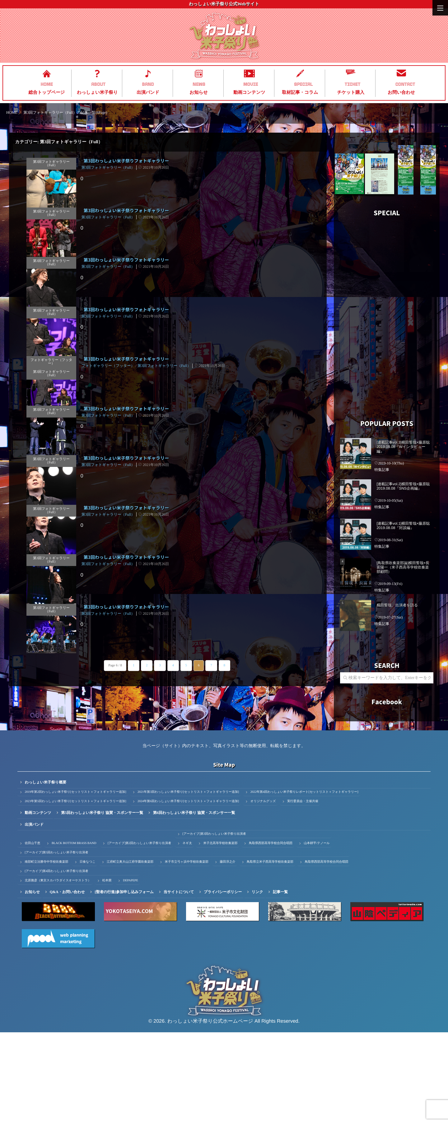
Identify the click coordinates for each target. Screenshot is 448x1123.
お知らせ (198, 92)
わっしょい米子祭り (97, 92)
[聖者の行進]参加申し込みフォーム (124, 982)
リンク (257, 982)
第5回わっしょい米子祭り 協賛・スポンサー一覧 (102, 903)
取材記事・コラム (300, 92)
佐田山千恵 (32, 934)
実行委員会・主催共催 (302, 892)
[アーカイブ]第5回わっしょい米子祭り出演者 (56, 943)
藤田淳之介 (227, 952)
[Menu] (440, 8)
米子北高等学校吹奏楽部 (220, 934)
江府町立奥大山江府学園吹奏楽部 (130, 952)
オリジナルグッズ (263, 892)
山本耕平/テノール (316, 934)
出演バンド (148, 92)
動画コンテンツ (249, 92)
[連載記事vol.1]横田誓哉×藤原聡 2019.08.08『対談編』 (403, 525)
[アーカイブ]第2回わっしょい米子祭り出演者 (139, 934)
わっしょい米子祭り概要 (45, 873)
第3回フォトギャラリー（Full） (50, 162)
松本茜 (107, 971)
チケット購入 (350, 92)
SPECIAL (303, 84)
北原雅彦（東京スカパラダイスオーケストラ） (58, 971)
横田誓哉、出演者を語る (397, 605)
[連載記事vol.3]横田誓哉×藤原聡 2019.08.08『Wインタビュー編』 (403, 447)
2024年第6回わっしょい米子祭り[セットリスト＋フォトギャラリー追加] (188, 892)
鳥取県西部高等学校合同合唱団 (270, 934)
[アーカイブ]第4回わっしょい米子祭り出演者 (56, 962)
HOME (47, 84)
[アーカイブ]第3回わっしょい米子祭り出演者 (214, 924)
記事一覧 (280, 982)
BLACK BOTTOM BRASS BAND (74, 934)
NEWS (199, 84)
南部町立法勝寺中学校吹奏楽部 (46, 952)
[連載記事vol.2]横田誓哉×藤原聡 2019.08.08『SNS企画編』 (403, 486)
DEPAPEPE (130, 971)
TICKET (352, 84)
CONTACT (405, 84)
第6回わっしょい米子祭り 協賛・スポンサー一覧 (194, 903)
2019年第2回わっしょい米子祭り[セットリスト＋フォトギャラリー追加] (75, 882)
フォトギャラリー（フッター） (46, 410)
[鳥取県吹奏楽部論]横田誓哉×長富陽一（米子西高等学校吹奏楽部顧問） (402, 567)
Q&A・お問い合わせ (67, 982)
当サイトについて (179, 982)
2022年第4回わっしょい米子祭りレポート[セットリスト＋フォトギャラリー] (304, 882)
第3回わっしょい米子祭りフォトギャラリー (126, 161)
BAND (148, 84)
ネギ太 (187, 934)
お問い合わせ (401, 92)
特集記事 (381, 470)
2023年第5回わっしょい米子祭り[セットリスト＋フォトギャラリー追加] (75, 892)
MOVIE (250, 84)
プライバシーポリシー (223, 982)
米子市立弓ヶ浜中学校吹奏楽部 (186, 952)
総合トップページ (46, 92)
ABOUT (98, 84)
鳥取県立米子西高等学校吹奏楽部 (270, 952)
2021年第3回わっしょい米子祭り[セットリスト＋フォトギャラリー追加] (188, 882)
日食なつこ (88, 952)
